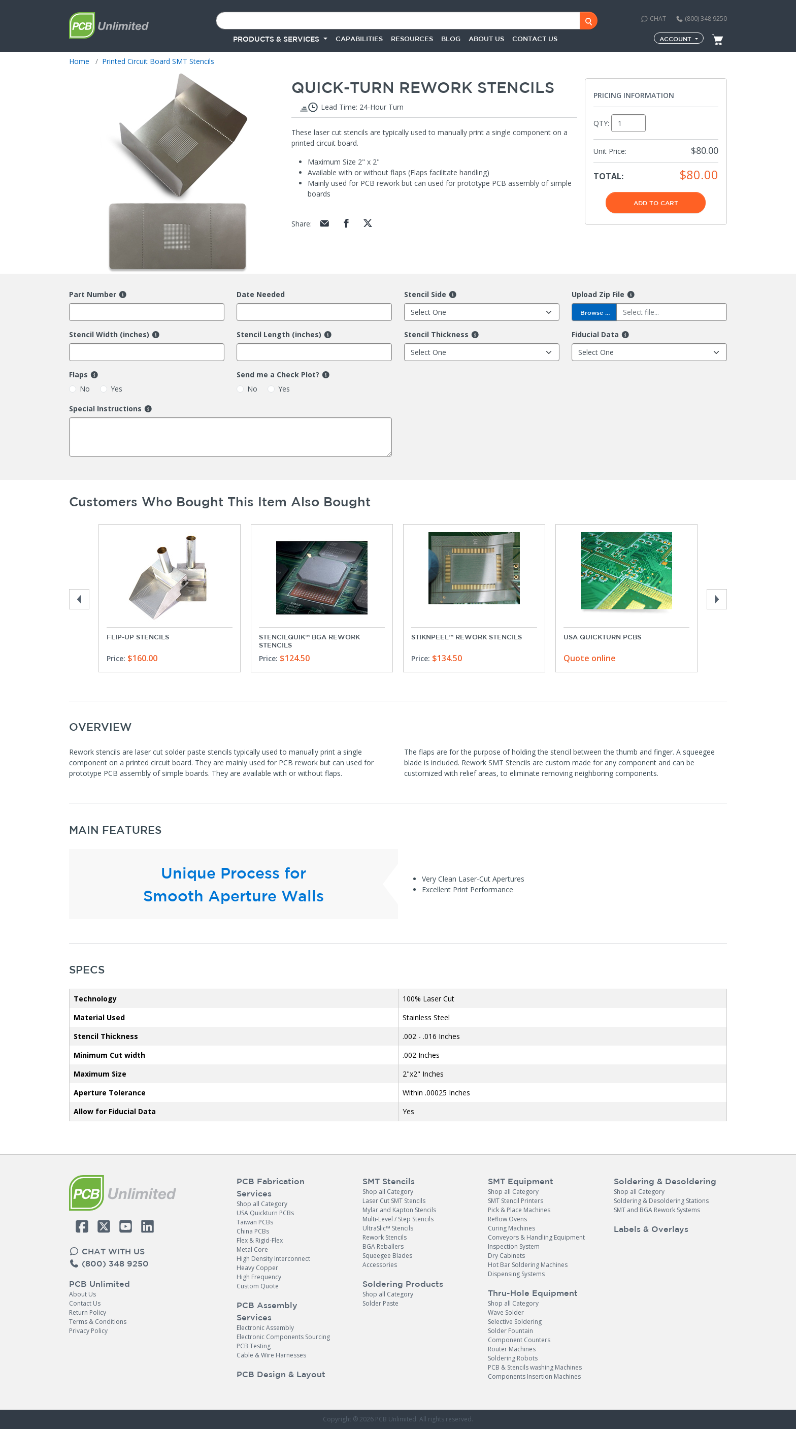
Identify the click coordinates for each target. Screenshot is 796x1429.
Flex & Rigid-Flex (260, 1240)
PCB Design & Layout (281, 1374)
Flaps (78, 374)
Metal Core (252, 1249)
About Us (82, 1294)
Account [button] (676, 38)
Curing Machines (511, 1228)
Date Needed (261, 294)
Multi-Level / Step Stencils (398, 1219)
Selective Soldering (515, 1321)
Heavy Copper (257, 1267)
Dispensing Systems (516, 1274)
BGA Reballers (383, 1246)
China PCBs (253, 1231)
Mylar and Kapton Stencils (399, 1210)
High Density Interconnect (273, 1258)
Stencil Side (425, 294)
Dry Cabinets (506, 1255)
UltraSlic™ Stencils (387, 1228)
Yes (116, 389)
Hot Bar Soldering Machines (528, 1264)
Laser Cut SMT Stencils (393, 1200)
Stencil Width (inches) (109, 334)
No (85, 389)
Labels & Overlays (651, 1228)
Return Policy (87, 1312)
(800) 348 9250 (701, 18)
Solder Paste (380, 1303)
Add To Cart (656, 202)
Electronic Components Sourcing (283, 1337)
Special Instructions (105, 408)
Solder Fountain (510, 1330)
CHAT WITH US (107, 1251)
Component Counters (519, 1340)
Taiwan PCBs (255, 1222)
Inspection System (514, 1246)
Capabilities (359, 39)
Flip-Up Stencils (138, 637)
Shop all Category (262, 1203)
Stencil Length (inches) (279, 334)
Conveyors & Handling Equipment (536, 1237)
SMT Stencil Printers (515, 1200)
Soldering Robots (513, 1358)
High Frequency (259, 1277)
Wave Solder (506, 1312)
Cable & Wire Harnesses (271, 1355)
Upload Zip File (598, 294)
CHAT (653, 18)
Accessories (379, 1264)
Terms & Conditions (97, 1321)
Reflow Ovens (507, 1219)
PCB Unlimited (99, 1283)
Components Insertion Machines (534, 1376)
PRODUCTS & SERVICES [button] (277, 39)
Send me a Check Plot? (278, 374)
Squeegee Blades (387, 1255)
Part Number (92, 294)
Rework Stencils (384, 1237)
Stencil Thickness (436, 334)
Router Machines (512, 1349)
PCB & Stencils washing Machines (535, 1367)
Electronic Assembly (265, 1327)
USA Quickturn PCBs (602, 637)
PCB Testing (254, 1346)
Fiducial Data (595, 334)
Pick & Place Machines (519, 1210)
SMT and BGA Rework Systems (657, 1210)
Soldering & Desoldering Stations (661, 1200)
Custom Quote (258, 1286)
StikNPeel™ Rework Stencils (466, 637)
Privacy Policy (88, 1330)
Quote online (589, 658)
